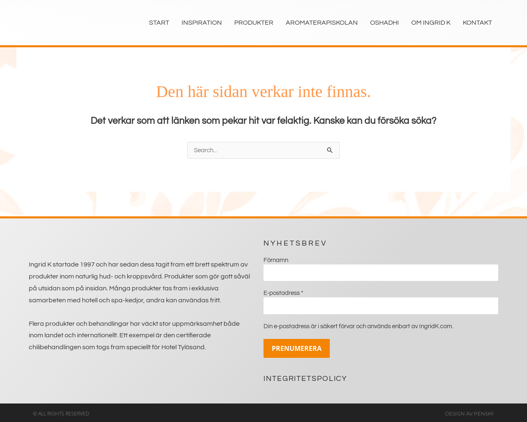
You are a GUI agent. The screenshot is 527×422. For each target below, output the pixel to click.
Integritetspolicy (305, 376)
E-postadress (283, 292)
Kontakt (477, 22)
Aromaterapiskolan (322, 22)
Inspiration (202, 22)
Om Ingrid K (430, 22)
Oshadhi (384, 22)
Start (159, 22)
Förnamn (276, 260)
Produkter (253, 22)
